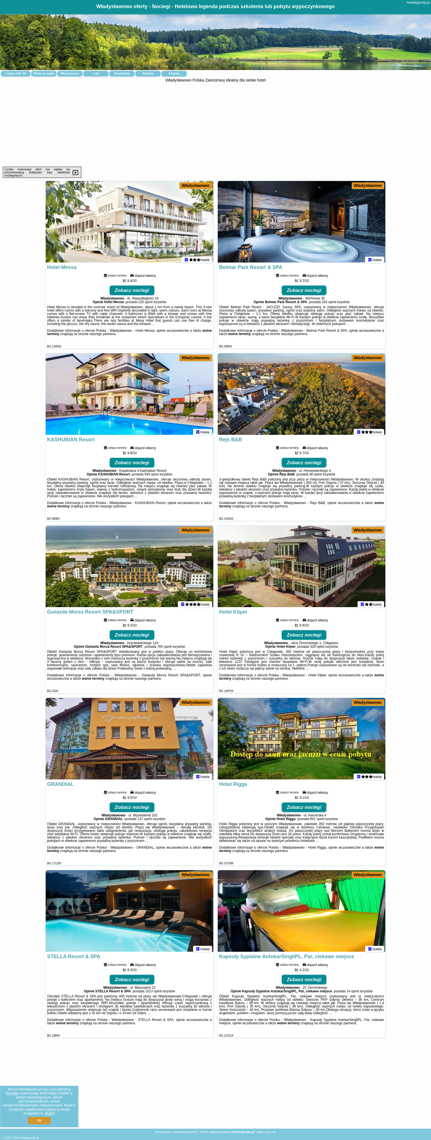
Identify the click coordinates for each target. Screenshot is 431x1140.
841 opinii (317, 821)
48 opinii (315, 477)
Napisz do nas (266, 1132)
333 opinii (329, 305)
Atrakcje (147, 73)
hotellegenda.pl (418, 2)
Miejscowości (70, 73)
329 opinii (317, 649)
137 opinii (144, 821)
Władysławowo (196, 185)
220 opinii (145, 305)
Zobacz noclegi (132, 293)
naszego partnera (102, 336)
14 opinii (353, 994)
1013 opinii (153, 994)
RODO (50, 1113)
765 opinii (164, 649)
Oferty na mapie (43, 73)
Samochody (122, 73)
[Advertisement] (215, 124)
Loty (96, 73)
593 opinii (151, 477)
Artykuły (174, 73)
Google (12, 1093)
